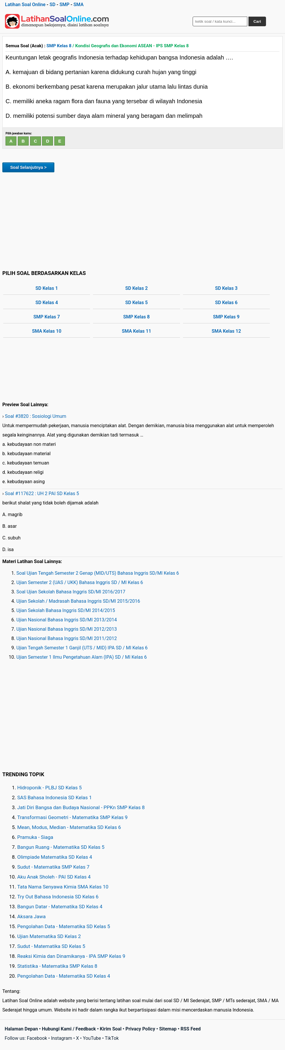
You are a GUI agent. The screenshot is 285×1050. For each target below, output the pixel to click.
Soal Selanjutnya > (28, 167)
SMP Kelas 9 (226, 317)
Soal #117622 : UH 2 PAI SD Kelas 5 (42, 493)
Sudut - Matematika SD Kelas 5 (51, 946)
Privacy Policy (140, 1029)
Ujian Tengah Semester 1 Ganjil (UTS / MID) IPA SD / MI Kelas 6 (82, 648)
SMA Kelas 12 (226, 331)
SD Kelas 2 (136, 288)
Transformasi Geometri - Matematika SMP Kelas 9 (72, 817)
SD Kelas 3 (226, 288)
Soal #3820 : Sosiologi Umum (35, 416)
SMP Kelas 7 (46, 317)
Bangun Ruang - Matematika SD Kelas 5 (60, 847)
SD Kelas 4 (46, 302)
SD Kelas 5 (136, 302)
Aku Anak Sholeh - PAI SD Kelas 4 (54, 877)
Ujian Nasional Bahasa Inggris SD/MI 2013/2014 (66, 620)
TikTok (112, 1038)
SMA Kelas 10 (46, 331)
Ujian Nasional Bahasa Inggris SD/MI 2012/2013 (66, 629)
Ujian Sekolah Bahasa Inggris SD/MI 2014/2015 (65, 610)
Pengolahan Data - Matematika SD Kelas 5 (63, 926)
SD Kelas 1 (46, 288)
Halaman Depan (21, 1029)
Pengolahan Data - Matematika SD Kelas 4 (63, 976)
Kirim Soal (111, 1029)
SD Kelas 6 (226, 302)
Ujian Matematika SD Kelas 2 (49, 936)
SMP (64, 4)
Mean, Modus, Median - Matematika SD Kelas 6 (69, 827)
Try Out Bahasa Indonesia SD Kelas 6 (58, 897)
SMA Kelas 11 (136, 331)
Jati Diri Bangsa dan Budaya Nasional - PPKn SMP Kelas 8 (81, 807)
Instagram (61, 1038)
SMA (78, 4)
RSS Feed (191, 1029)
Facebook (37, 1038)
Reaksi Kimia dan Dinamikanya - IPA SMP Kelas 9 (71, 956)
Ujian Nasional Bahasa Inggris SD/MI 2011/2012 (66, 638)
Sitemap (168, 1029)
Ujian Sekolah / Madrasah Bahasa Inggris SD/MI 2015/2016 (78, 601)
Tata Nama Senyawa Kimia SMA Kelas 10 (62, 887)
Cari (257, 21)
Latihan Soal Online (25, 4)
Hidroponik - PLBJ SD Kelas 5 (49, 787)
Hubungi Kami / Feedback (69, 1029)
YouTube (92, 1038)
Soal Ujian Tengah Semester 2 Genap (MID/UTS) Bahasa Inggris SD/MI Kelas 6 (97, 573)
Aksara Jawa (31, 916)
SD (52, 4)
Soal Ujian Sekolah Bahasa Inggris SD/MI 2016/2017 (70, 592)
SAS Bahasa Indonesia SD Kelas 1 (54, 797)
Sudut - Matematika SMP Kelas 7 (53, 867)
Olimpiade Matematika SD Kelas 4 (54, 857)
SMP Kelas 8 (58, 45)
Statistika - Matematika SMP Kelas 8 (57, 966)
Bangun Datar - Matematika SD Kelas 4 (59, 906)
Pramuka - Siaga (35, 837)
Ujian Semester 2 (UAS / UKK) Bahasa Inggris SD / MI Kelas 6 (79, 582)
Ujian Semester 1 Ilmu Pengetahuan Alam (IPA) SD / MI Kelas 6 (81, 657)
